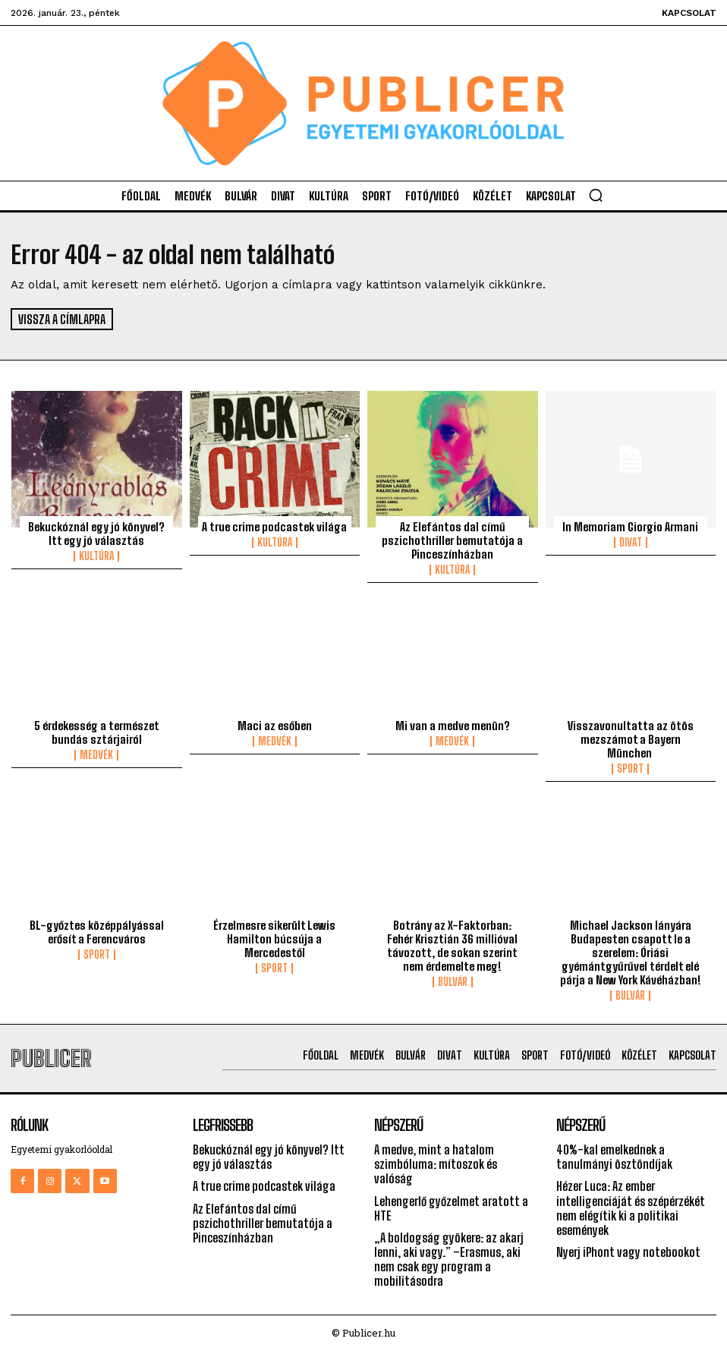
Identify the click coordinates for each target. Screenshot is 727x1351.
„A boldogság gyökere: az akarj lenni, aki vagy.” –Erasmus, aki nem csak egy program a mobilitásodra (449, 1259)
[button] (596, 195)
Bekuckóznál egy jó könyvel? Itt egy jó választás (96, 533)
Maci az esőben (275, 725)
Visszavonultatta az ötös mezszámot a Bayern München (631, 739)
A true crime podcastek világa (274, 527)
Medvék (96, 755)
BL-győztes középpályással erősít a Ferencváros (97, 932)
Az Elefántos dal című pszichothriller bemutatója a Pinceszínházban (452, 540)
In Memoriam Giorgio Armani (630, 527)
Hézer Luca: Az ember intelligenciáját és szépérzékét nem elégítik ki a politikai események (630, 1208)
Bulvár (452, 982)
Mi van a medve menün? (452, 725)
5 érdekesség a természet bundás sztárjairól (96, 732)
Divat (630, 542)
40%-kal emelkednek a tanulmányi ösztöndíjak (614, 1156)
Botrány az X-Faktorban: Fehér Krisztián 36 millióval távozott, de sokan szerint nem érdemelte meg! (452, 945)
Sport (630, 769)
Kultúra (96, 556)
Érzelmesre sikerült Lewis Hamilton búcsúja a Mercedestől (274, 938)
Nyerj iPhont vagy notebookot (628, 1252)
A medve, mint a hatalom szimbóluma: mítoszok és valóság (435, 1164)
